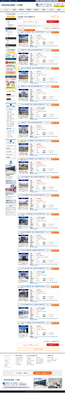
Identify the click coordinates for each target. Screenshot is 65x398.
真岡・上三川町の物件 (11, 121)
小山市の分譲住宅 (10, 136)
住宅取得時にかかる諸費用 (51, 360)
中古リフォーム (49, 361)
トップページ (7, 357)
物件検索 (42, 0)
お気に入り (49, 0)
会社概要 (10, 157)
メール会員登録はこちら (42, 373)
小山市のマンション (10, 133)
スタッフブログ (10, 154)
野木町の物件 (9, 115)
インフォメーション (10, 145)
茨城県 (8, 22)
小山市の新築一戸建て (11, 130)
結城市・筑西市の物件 (11, 124)
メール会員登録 (59, 6)
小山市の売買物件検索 (19, 357)
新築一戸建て (25, 25)
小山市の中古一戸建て (11, 132)
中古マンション (35, 25)
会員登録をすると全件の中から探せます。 (41, 21)
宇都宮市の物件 (9, 117)
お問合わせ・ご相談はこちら (22, 373)
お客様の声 (10, 148)
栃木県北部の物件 (10, 126)
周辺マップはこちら (10, 202)
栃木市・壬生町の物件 (11, 114)
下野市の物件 (9, 112)
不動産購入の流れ (50, 357)
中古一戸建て (30, 25)
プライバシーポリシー (8, 367)
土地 (38, 25)
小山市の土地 (9, 135)
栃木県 (8, 21)
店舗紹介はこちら (10, 180)
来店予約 (55, 0)
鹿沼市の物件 (9, 120)
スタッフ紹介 (10, 151)
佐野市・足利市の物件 (11, 118)
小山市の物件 (9, 111)
